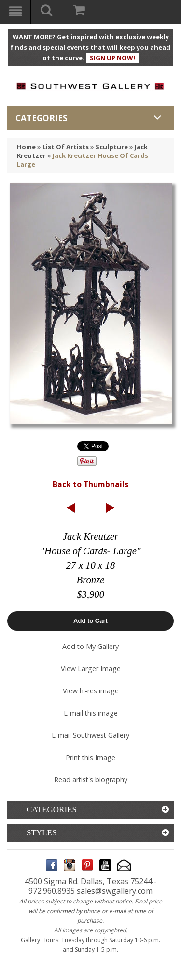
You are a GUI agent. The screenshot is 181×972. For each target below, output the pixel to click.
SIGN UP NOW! (112, 58)
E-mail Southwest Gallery (90, 735)
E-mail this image (91, 713)
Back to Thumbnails (90, 484)
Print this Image (90, 757)
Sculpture (112, 146)
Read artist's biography (90, 779)
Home (26, 146)
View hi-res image (91, 690)
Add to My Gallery (90, 646)
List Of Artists (65, 146)
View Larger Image (91, 668)
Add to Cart (90, 620)
